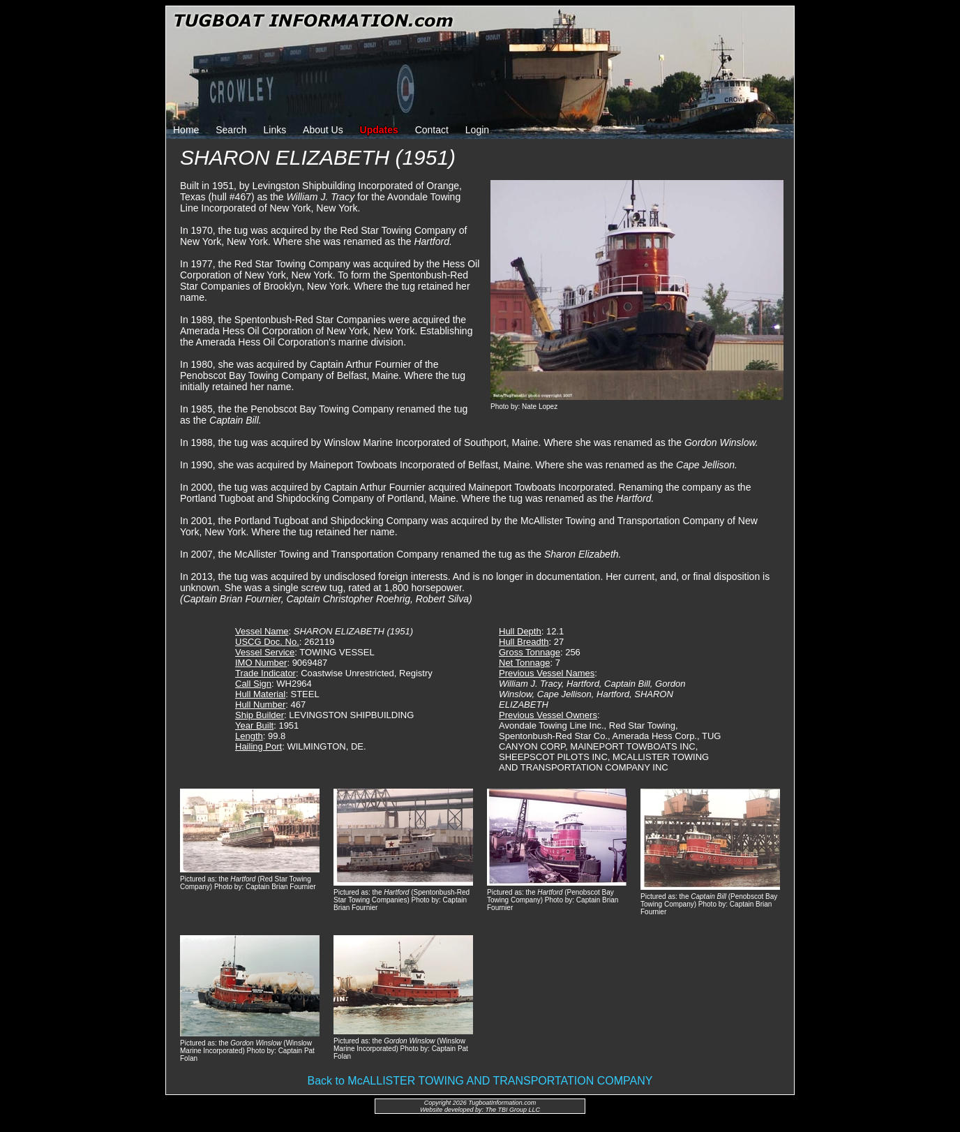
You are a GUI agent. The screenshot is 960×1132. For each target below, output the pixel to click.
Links (275, 129)
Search (231, 129)
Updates (379, 129)
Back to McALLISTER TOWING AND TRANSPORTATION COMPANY (480, 1081)
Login (477, 129)
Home (186, 129)
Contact (432, 129)
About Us (323, 129)
